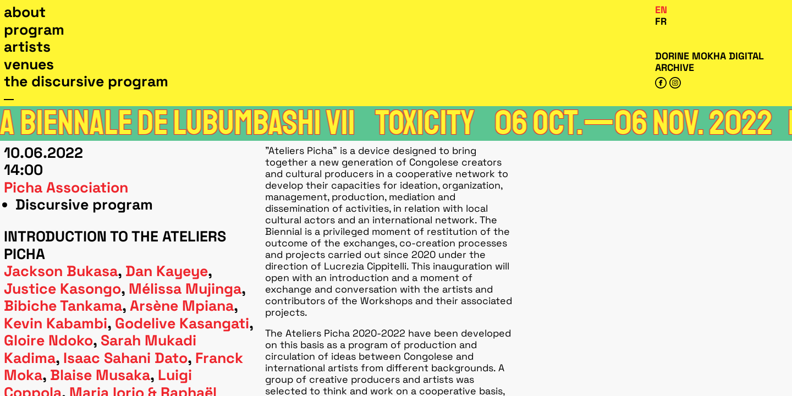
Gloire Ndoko (48, 340)
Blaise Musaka (100, 375)
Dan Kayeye (166, 271)
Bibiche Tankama (63, 305)
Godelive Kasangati (182, 323)
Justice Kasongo (62, 288)
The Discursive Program (86, 81)
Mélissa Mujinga (185, 288)
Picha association (66, 187)
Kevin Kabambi (55, 323)
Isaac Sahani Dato (125, 358)
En (661, 9)
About (25, 12)
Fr (661, 21)
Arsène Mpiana (182, 305)
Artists (27, 46)
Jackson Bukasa (61, 271)
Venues (29, 64)
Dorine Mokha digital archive (709, 62)
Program (34, 29)
